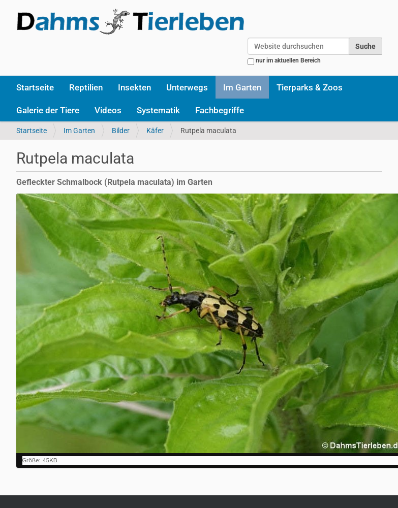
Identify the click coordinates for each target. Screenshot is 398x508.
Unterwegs (187, 87)
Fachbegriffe (219, 110)
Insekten (134, 87)
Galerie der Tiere (47, 110)
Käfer (155, 130)
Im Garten (242, 87)
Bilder (121, 130)
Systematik (158, 110)
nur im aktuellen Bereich (288, 60)
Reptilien (86, 87)
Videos (108, 110)
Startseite (35, 87)
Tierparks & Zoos (310, 87)
